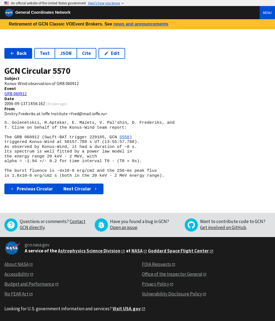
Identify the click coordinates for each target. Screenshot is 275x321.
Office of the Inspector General (172, 274)
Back (18, 53)
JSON (66, 53)
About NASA (16, 264)
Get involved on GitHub (223, 227)
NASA (137, 251)
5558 (124, 137)
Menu (267, 12)
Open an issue (123, 227)
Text (45, 53)
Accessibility (16, 274)
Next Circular (80, 189)
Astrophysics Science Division (89, 251)
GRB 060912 (15, 93)
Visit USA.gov (127, 309)
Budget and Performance (29, 284)
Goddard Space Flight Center (178, 251)
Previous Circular (31, 189)
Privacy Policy (155, 284)
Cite (86, 53)
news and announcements (140, 24)
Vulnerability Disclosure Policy (172, 294)
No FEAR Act (16, 294)
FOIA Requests (156, 264)
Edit (112, 53)
